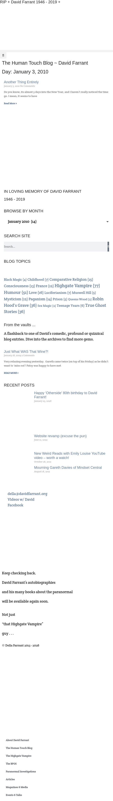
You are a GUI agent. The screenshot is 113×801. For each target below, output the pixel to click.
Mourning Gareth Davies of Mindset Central (68, 468)
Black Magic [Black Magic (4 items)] (15, 279)
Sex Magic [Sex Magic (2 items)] (47, 306)
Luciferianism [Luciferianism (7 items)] (57, 292)
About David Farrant (17, 740)
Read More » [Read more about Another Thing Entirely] (10, 103)
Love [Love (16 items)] (36, 292)
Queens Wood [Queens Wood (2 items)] (80, 299)
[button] (56, 51)
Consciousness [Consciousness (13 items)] (19, 285)
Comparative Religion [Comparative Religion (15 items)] (71, 279)
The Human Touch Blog (19, 748)
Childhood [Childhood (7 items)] (38, 279)
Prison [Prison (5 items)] (60, 299)
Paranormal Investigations (21, 771)
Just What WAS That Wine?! (26, 352)
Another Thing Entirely (21, 82)
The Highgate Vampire (18, 756)
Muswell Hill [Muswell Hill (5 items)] (84, 293)
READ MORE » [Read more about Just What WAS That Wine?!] (11, 372)
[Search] (108, 247)
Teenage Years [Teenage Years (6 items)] (70, 305)
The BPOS (11, 763)
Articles (10, 779)
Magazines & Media (17, 787)
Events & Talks (14, 795)
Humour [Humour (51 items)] (16, 292)
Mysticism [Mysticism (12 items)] (16, 299)
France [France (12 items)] (45, 285)
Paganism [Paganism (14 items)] (40, 299)
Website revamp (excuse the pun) (60, 436)
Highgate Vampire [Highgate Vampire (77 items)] (77, 286)
